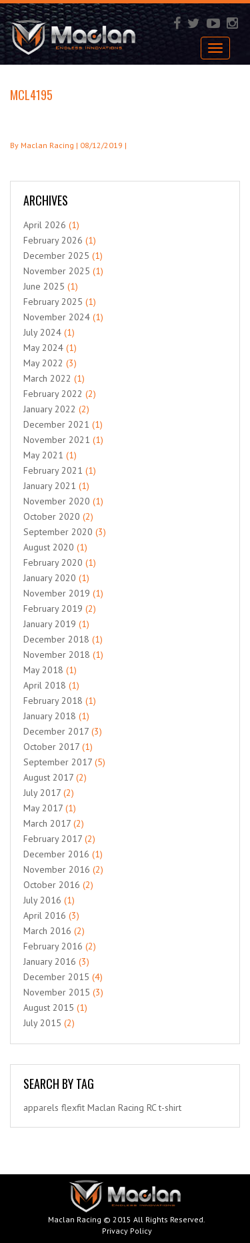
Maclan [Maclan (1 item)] (101, 1108)
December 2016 (56, 854)
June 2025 (44, 286)
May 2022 (43, 363)
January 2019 (49, 624)
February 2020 (53, 562)
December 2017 (56, 731)
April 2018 (44, 685)
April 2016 (44, 915)
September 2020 (58, 532)
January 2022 (49, 409)
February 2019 (53, 608)
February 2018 (53, 701)
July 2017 (42, 793)
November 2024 (56, 317)
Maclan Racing (74, 1219)
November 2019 (56, 593)
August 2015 (48, 1007)
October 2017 (51, 747)
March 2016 (47, 931)
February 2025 (53, 302)
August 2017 (48, 777)
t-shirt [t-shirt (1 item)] (170, 1108)
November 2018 (56, 655)
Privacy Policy (127, 1231)
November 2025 (56, 271)
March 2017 (47, 823)
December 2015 (56, 977)
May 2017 (43, 808)
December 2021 (56, 424)
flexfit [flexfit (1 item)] (73, 1108)
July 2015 (42, 1023)
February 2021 (53, 470)
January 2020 (49, 578)
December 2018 (56, 639)
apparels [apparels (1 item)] (41, 1108)
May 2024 (43, 348)
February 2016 (53, 946)
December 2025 (56, 256)
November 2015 (56, 992)
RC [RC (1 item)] (151, 1108)
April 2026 (44, 225)
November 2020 (56, 501)
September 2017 (57, 762)
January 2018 (49, 716)
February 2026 (53, 240)
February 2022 (53, 394)
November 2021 (56, 440)
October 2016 (51, 885)
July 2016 (42, 900)
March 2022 (47, 378)
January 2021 (49, 486)
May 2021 (43, 455)
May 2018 (43, 670)
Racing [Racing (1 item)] (131, 1108)
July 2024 (42, 332)
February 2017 (52, 839)
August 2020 (48, 547)
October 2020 (51, 516)
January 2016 (49, 961)
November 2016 (56, 869)
